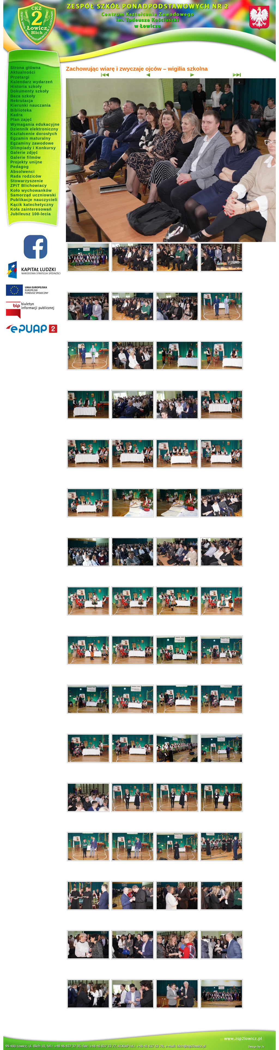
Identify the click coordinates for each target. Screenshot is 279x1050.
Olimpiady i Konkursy (33, 148)
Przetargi (19, 77)
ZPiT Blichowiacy (28, 185)
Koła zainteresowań (31, 209)
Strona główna (25, 67)
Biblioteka (21, 110)
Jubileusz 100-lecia (30, 214)
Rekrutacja (21, 100)
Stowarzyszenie (26, 181)
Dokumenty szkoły (29, 91)
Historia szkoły (26, 86)
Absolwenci (22, 171)
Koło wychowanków (31, 190)
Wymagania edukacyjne (35, 124)
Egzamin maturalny (30, 138)
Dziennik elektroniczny (34, 129)
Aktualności (22, 72)
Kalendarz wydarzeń (31, 82)
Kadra (16, 115)
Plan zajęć (21, 119)
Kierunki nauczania (30, 105)
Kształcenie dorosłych (33, 133)
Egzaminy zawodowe (32, 143)
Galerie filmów (25, 157)
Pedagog (19, 166)
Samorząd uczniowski (33, 195)
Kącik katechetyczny (32, 204)
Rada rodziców (25, 176)
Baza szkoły (22, 96)
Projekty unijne (26, 162)
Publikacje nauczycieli (33, 200)
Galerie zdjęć (24, 152)
